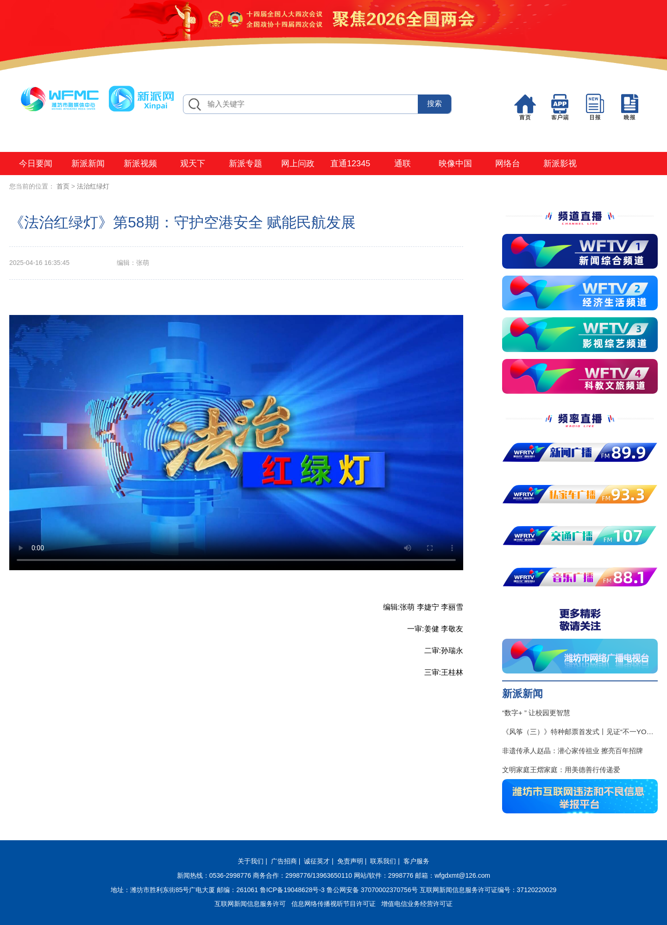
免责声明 (350, 861)
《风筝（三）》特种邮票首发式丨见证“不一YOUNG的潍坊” (580, 732)
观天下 (192, 163)
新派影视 (560, 163)
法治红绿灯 (93, 186)
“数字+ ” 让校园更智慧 (536, 713)
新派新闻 (88, 163)
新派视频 (140, 163)
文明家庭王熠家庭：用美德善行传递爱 (561, 770)
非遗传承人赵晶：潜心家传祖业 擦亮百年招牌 (572, 751)
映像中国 (455, 163)
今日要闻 (35, 163)
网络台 (507, 163)
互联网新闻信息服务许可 (250, 903)
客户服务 (416, 861)
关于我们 (251, 861)
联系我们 (383, 861)
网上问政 (298, 163)
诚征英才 (317, 861)
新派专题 (245, 163)
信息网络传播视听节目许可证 (333, 903)
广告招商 (284, 861)
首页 (63, 186)
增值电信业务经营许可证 (417, 903)
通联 (402, 163)
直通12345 (350, 163)
